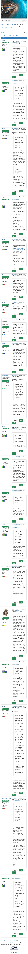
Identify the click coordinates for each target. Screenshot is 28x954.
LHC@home (6, 20)
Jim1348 (4, 876)
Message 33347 (15, 456)
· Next (16, 35)
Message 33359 (15, 798)
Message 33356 (15, 661)
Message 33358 (15, 706)
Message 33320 (15, 40)
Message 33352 (15, 566)
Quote (14, 77)
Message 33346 (15, 426)
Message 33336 (15, 302)
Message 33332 (15, 239)
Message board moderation (6, 27)
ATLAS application (14, 24)
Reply (21, 75)
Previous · (3, 35)
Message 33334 (15, 274)
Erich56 (3, 128)
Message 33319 (16, 42)
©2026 (14, 952)
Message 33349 (15, 524)
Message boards (5, 24)
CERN (15, 952)
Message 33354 (15, 607)
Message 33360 (15, 875)
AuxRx (3, 274)
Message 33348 (15, 490)
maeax (3, 80)
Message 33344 (15, 375)
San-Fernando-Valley (6, 566)
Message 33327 (15, 128)
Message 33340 (15, 319)
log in (2, 32)
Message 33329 (15, 196)
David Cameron (5, 320)
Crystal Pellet (5, 375)
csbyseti (4, 40)
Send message (5, 42)
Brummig (4, 608)
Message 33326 (15, 80)
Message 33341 (15, 343)
